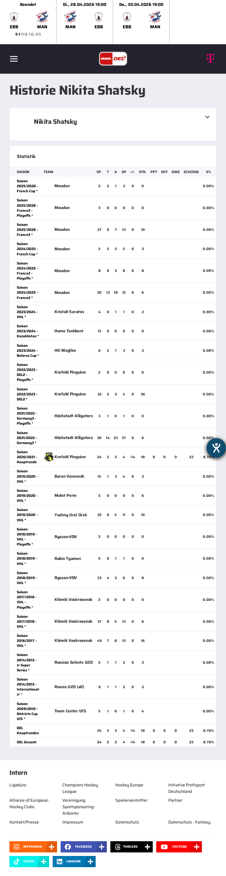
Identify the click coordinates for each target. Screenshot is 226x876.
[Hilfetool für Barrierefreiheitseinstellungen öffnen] (216, 448)
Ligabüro (17, 785)
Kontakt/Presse (24, 822)
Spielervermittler (131, 800)
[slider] (113, 22)
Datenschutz (127, 822)
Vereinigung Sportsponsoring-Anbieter (78, 806)
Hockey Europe (129, 785)
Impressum (72, 822)
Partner (175, 800)
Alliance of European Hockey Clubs (28, 803)
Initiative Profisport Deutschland (186, 788)
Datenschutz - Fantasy (189, 822)
